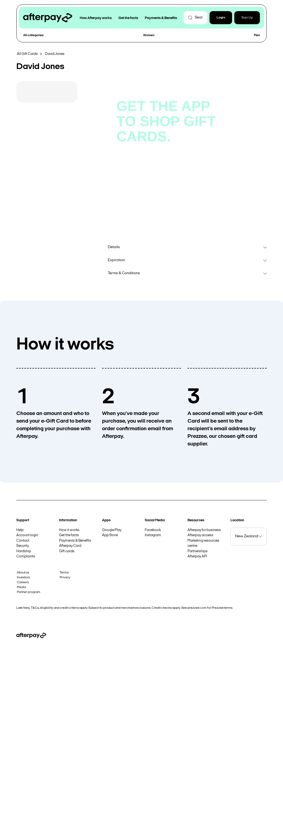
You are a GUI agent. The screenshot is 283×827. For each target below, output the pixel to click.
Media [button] (21, 587)
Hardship (23, 551)
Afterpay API (197, 556)
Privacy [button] (65, 577)
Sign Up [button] (247, 17)
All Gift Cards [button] (27, 54)
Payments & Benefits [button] (161, 18)
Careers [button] (23, 582)
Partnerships (197, 551)
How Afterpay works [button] (96, 18)
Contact (22, 540)
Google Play (111, 530)
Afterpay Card (70, 546)
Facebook (153, 530)
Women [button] (148, 35)
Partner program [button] (28, 592)
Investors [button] (23, 577)
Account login (27, 535)
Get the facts (69, 535)
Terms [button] (64, 572)
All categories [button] (33, 35)
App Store (110, 535)
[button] (221, 17)
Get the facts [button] (128, 18)
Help (20, 530)
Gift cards (67, 551)
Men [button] (257, 35)
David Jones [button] (54, 54)
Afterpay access (200, 535)
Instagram (153, 535)
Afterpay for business (204, 530)
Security (22, 546)
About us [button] (23, 572)
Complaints (25, 556)
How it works (69, 530)
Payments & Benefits (75, 540)
